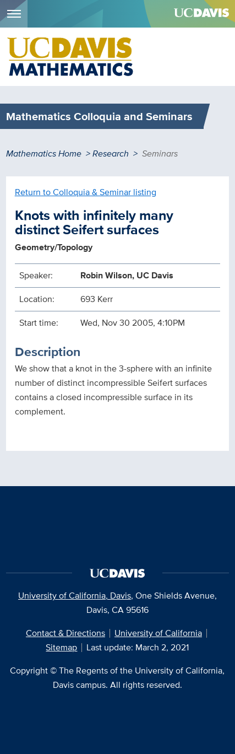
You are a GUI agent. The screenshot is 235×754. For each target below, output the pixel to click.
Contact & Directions (65, 633)
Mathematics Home (43, 153)
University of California (158, 633)
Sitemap (61, 647)
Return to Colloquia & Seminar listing (85, 192)
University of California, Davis (74, 595)
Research (110, 153)
